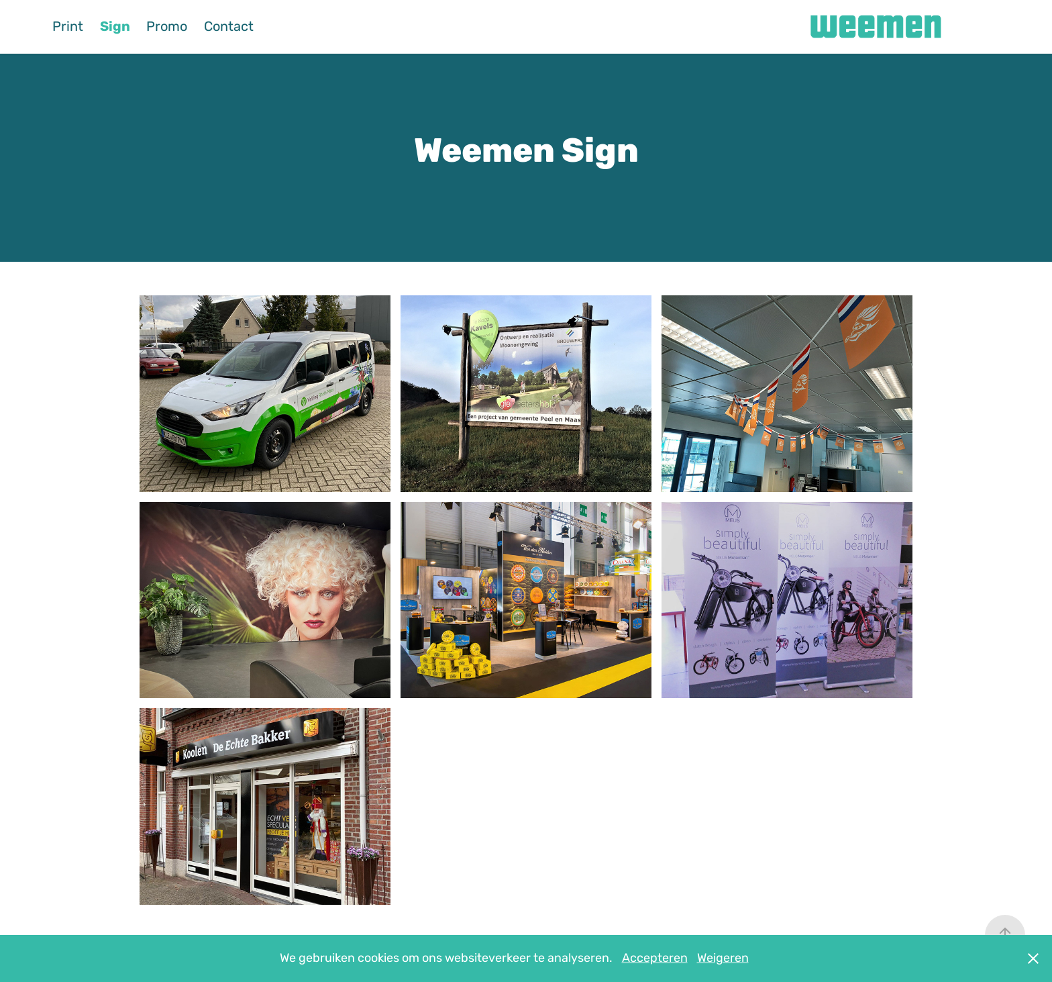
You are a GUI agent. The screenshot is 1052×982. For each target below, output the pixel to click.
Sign (115, 26)
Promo (166, 26)
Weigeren (723, 958)
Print (67, 26)
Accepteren (655, 958)
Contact (229, 26)
